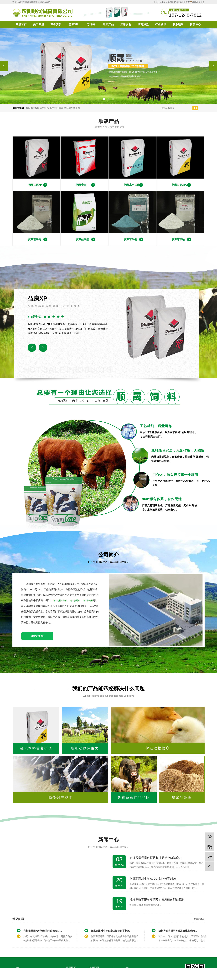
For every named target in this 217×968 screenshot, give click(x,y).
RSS (175, 2)
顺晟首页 (21, 24)
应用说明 (125, 24)
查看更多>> (37, 636)
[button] (104, 99)
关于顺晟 (38, 24)
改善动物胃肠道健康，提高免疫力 (54, 306)
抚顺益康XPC (180, 184)
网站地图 (167, 2)
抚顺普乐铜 (130, 239)
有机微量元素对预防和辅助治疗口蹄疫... (155, 857)
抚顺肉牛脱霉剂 (55, 108)
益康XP (73, 24)
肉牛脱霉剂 (75, 600)
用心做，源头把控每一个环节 (175, 475)
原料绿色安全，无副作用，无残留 (178, 450)
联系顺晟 (178, 24)
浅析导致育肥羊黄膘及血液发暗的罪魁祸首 (157, 899)
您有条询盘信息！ (195, 2)
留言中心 (195, 24)
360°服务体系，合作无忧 (162, 499)
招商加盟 (143, 24)
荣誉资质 (56, 24)
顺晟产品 (108, 24)
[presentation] (4, 66)
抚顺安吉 (81, 184)
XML (182, 2)
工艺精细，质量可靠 (156, 426)
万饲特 (91, 24)
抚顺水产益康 (132, 184)
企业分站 (157, 2)
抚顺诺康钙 (34, 239)
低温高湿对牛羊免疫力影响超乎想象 (152, 878)
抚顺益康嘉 (82, 239)
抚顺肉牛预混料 (72, 108)
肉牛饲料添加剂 (60, 600)
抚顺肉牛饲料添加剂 (36, 108)
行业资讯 (160, 24)
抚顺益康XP (35, 184)
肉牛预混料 (88, 600)
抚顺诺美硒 (178, 239)
